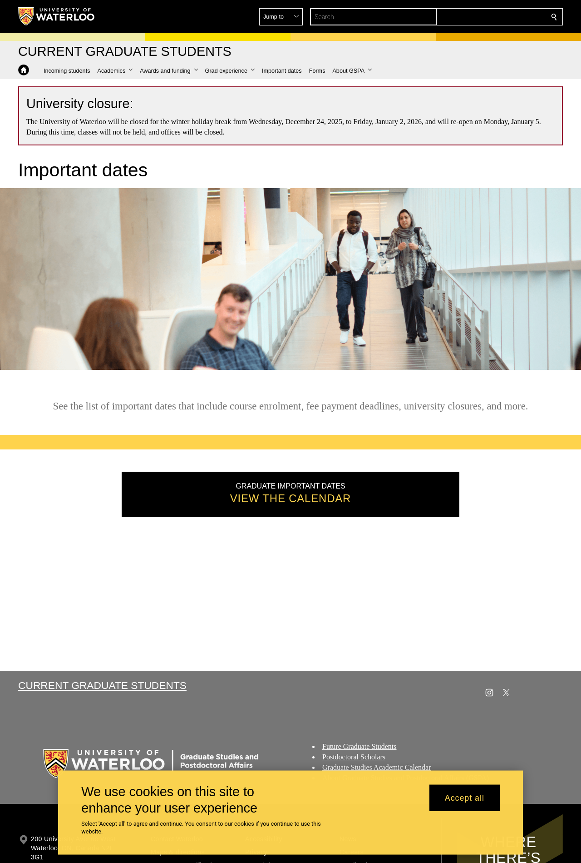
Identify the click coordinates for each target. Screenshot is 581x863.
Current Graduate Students (102, 685)
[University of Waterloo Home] (56, 16)
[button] (488, 17)
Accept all (464, 797)
